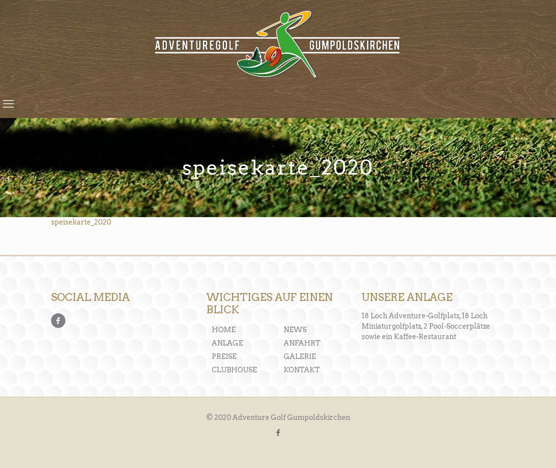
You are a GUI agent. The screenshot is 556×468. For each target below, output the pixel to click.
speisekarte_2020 (81, 222)
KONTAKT (302, 370)
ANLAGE (227, 343)
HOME (224, 330)
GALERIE (300, 356)
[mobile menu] (8, 103)
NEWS (295, 330)
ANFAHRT (302, 343)
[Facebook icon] (278, 432)
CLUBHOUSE (234, 370)
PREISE (224, 356)
